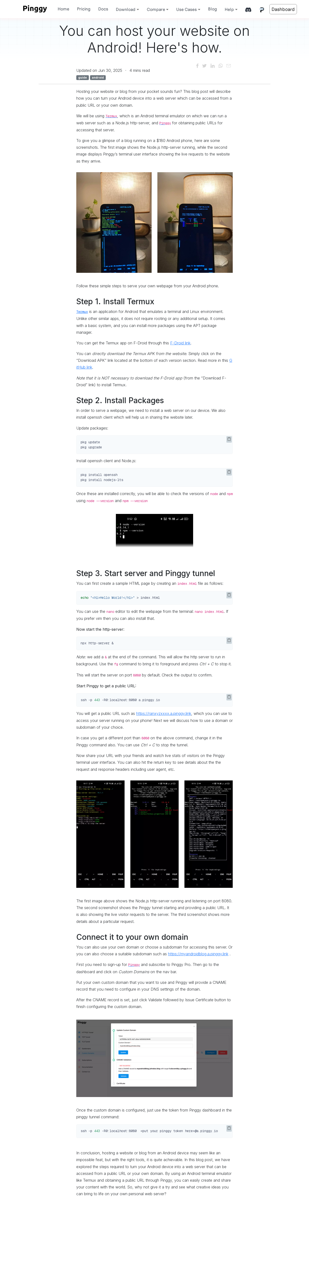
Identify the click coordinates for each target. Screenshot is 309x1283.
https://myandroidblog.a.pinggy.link (198, 953)
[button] (127, 9)
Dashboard (283, 9)
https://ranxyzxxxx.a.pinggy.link (163, 713)
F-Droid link (180, 343)
